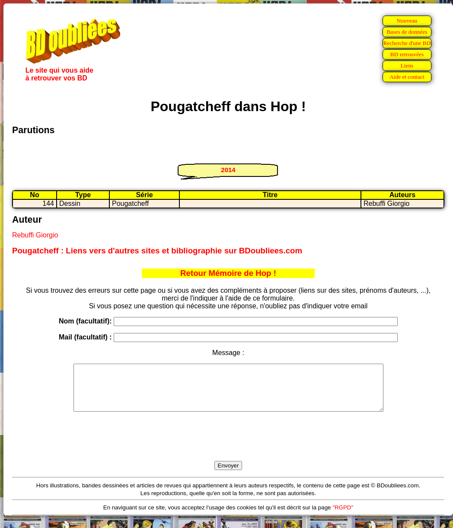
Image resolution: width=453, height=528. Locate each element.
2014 (228, 169)
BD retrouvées (407, 54)
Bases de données (406, 32)
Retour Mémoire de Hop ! (228, 273)
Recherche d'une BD (407, 43)
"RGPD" (342, 516)
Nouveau (406, 20)
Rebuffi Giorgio (35, 235)
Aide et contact (406, 77)
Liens (407, 65)
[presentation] (228, 446)
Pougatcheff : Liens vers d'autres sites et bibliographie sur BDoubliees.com (157, 250)
